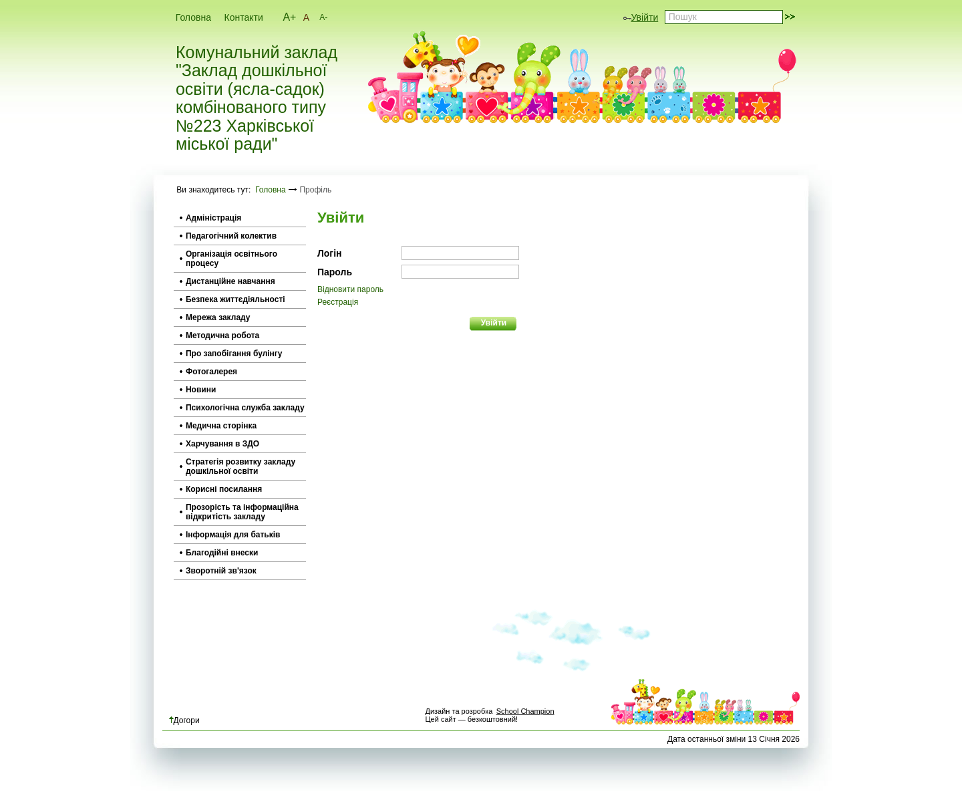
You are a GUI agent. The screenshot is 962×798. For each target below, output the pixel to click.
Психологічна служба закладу (245, 407)
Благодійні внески (222, 552)
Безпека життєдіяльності (235, 299)
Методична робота (222, 335)
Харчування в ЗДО (222, 443)
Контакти (243, 17)
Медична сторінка (221, 425)
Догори (184, 720)
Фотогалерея (211, 371)
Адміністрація (213, 218)
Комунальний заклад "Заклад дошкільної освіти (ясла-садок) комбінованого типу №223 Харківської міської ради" (256, 98)
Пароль (334, 272)
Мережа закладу (218, 317)
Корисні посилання (224, 489)
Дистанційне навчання (230, 281)
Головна (193, 17)
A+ (289, 17)
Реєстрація (337, 302)
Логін (329, 253)
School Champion (525, 711)
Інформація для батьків (233, 534)
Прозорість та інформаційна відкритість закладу (242, 512)
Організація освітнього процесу (231, 258)
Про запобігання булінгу (234, 353)
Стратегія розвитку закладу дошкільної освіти (240, 466)
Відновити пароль (350, 289)
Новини (201, 389)
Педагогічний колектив (231, 236)
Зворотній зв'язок (221, 570)
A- (323, 17)
